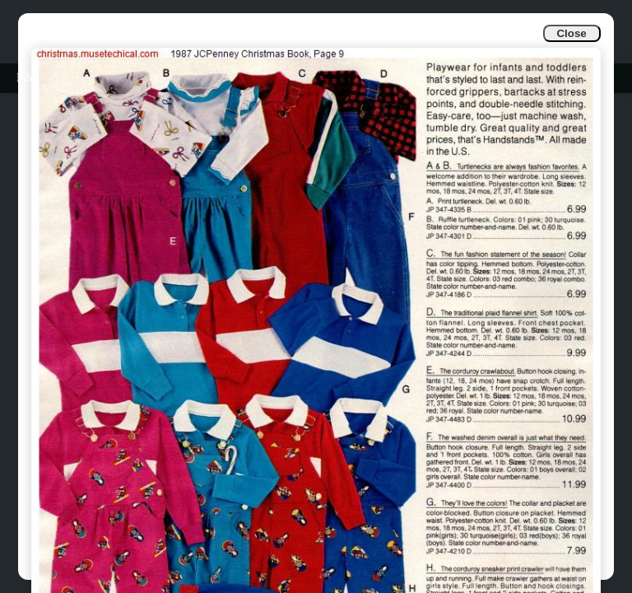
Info (25, 78)
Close (571, 33)
